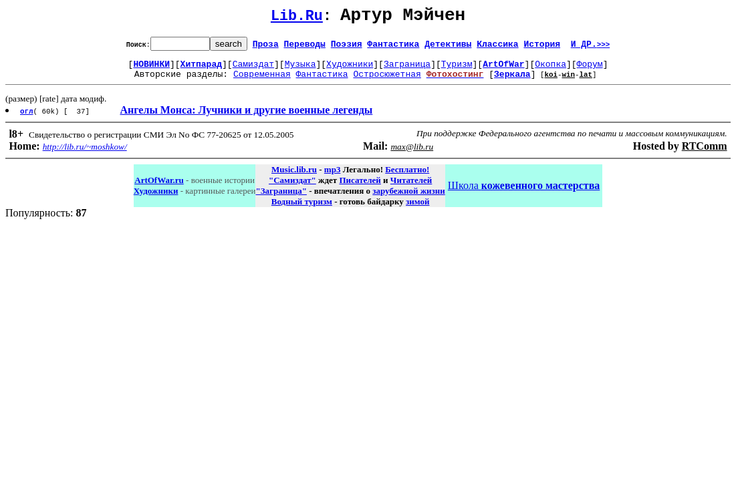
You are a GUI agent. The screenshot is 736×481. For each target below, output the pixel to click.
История (541, 47)
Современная (262, 81)
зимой (417, 209)
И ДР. (590, 47)
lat (585, 82)
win (568, 82)
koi (551, 82)
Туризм (457, 69)
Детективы (447, 47)
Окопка (550, 69)
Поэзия (346, 47)
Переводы (305, 47)
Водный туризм (301, 209)
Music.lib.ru (294, 177)
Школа (524, 193)
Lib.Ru (297, 18)
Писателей (359, 188)
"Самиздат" (292, 188)
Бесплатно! (407, 177)
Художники (349, 69)
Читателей (411, 188)
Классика (497, 47)
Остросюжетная (386, 81)
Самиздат (253, 69)
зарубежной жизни (408, 199)
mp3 (332, 177)
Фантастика (393, 47)
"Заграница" (280, 199)
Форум (590, 69)
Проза (266, 47)
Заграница (407, 69)
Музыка (300, 69)
